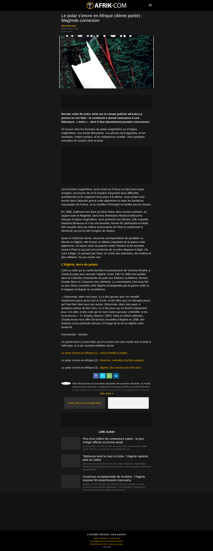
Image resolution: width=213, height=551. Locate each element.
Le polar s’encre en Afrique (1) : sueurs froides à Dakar (94, 352)
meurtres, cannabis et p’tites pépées (122, 360)
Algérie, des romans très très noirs (120, 367)
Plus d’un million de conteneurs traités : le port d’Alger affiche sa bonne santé (113, 440)
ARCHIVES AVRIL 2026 (98, 544)
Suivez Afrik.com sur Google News (84, 403)
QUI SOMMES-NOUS (98, 541)
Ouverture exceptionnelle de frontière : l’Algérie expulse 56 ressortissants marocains (114, 478)
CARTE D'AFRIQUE (100, 538)
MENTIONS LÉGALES (115, 541)
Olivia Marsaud (68, 26)
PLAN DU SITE (114, 538)
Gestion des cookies (116, 544)
